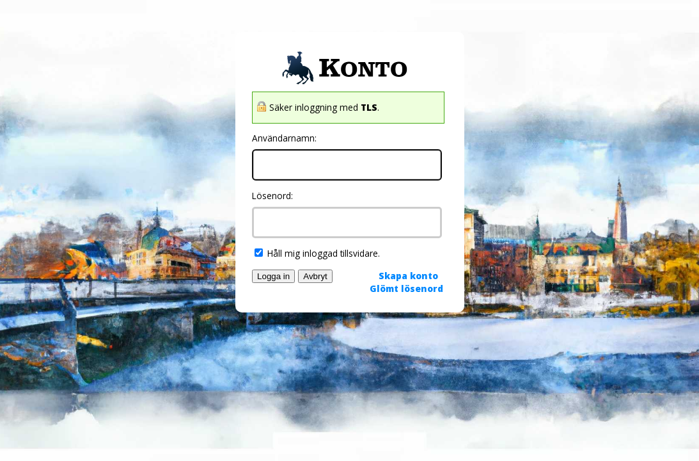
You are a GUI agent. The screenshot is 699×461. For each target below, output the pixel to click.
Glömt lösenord (406, 288)
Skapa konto (408, 276)
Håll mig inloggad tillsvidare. (317, 253)
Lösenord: (272, 196)
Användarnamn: (284, 138)
